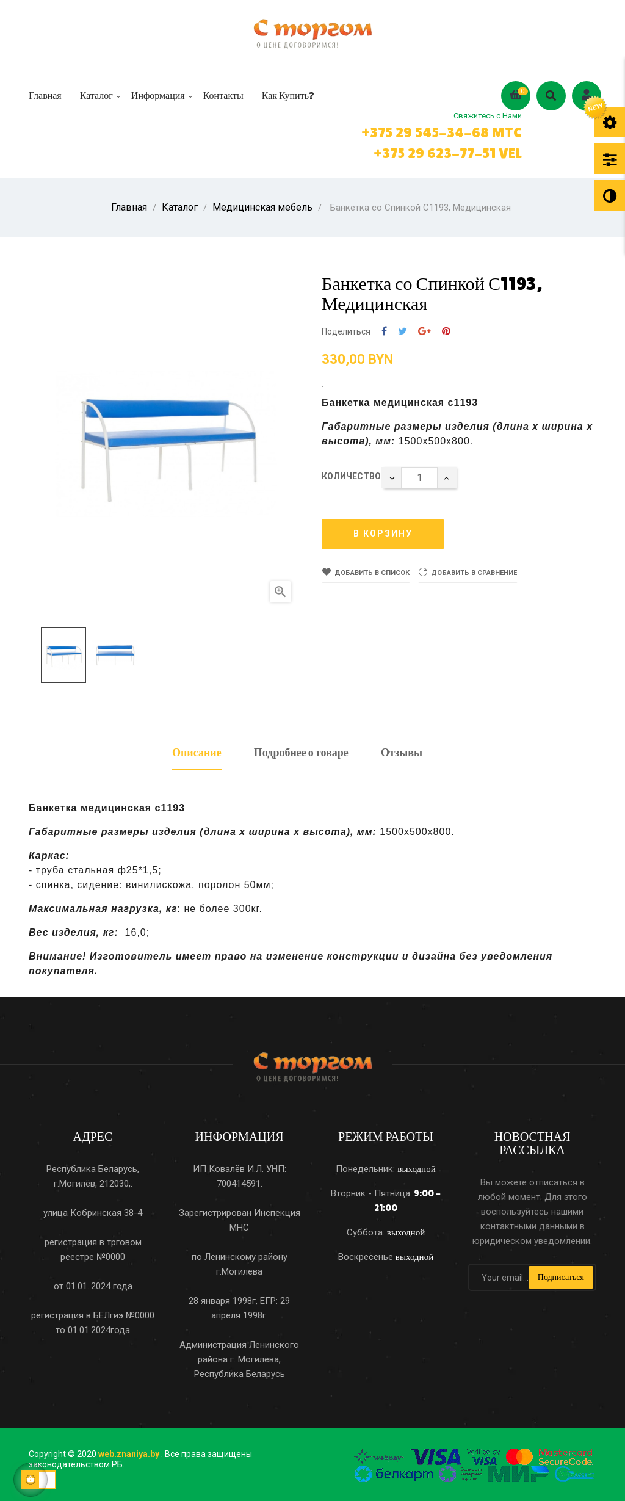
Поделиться (384, 327)
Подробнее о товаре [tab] (301, 747)
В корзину (383, 529)
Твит (402, 327)
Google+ (424, 327)
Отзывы (401, 747)
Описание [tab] (197, 747)
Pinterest (446, 327)
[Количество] (419, 472)
